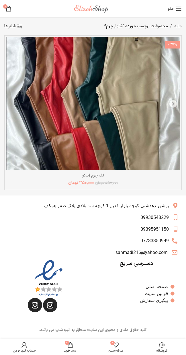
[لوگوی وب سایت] (93, 8)
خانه (178, 26)
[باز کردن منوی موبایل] (175, 8)
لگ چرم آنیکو (93, 175)
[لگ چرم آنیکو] (93, 103)
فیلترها (10, 26)
